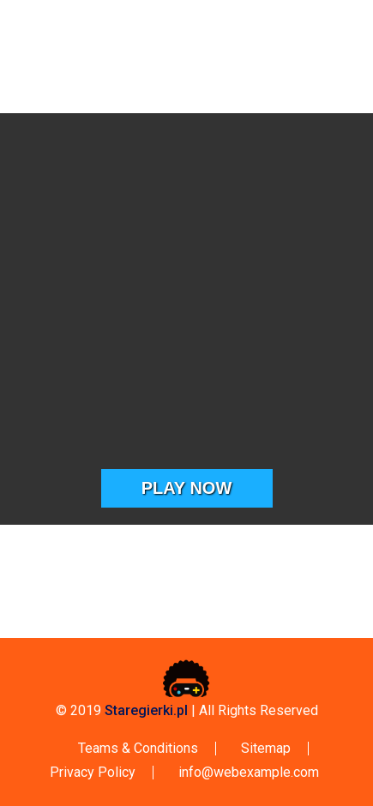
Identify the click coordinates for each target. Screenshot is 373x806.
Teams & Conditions (138, 748)
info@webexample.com (248, 772)
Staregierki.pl (146, 710)
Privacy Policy (92, 772)
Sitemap (266, 748)
